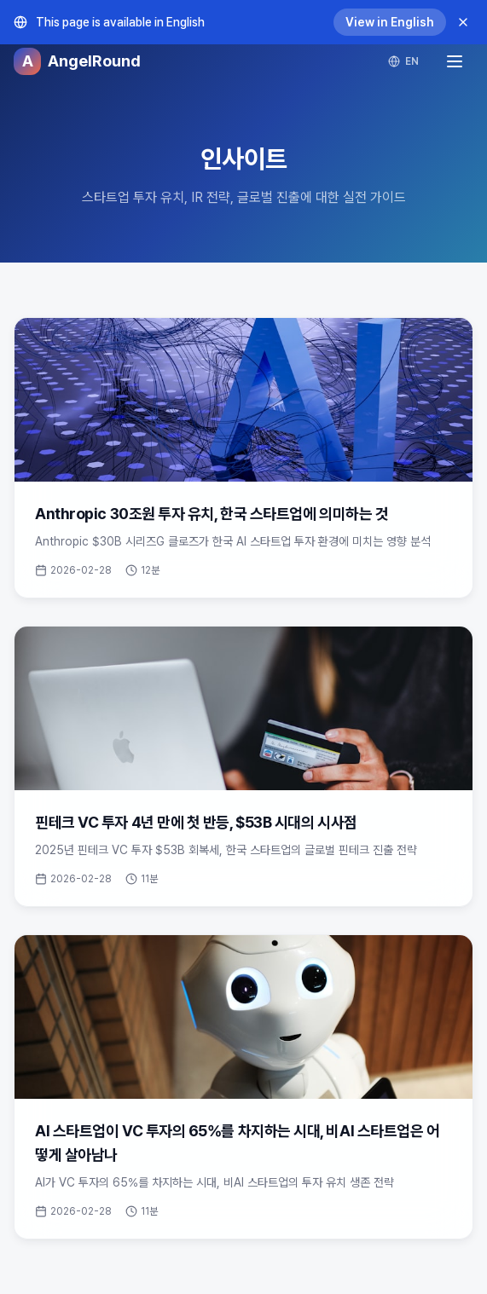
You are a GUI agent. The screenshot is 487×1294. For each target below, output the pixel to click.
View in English (389, 22)
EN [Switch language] (403, 61)
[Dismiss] (463, 22)
